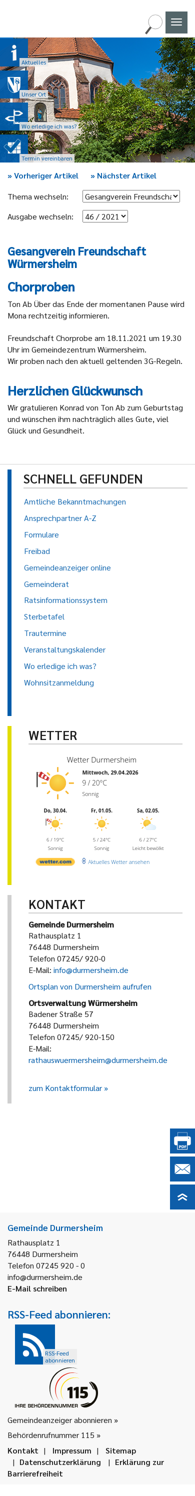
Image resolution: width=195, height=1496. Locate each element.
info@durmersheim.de (91, 969)
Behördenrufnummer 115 (51, 1435)
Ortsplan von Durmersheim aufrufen (90, 986)
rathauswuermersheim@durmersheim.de (98, 1059)
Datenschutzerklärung (60, 1461)
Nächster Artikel (123, 175)
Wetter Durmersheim (102, 759)
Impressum (72, 1450)
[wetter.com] (55, 863)
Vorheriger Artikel (43, 175)
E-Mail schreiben (37, 1288)
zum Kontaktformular (65, 1087)
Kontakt (23, 1450)
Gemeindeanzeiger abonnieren (60, 1419)
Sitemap (121, 1450)
